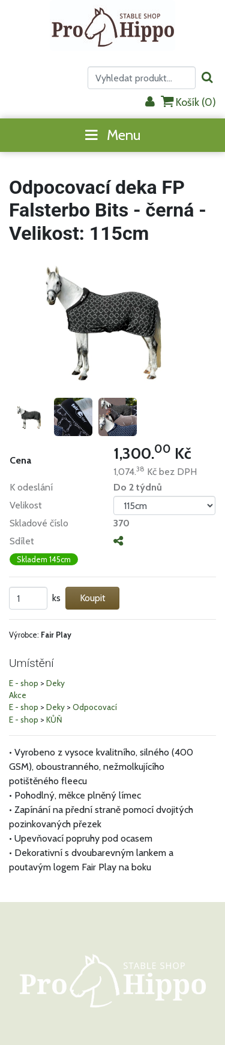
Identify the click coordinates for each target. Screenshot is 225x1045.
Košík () (188, 102)
